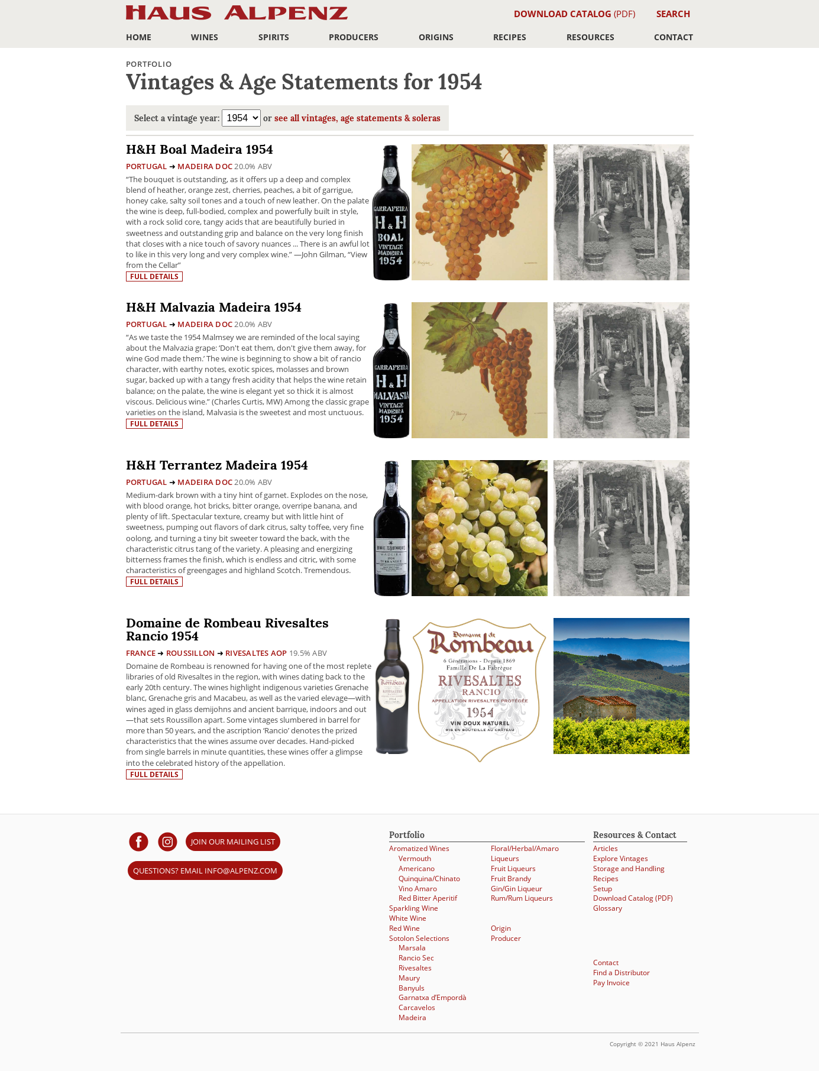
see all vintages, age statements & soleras (357, 119)
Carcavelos (417, 1007)
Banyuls (412, 988)
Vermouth (415, 858)
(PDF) (574, 14)
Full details (154, 276)
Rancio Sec (416, 958)
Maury (409, 978)
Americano (417, 868)
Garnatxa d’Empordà (433, 997)
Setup (602, 889)
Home (138, 37)
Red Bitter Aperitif (428, 898)
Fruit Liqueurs (513, 868)
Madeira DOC (204, 166)
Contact (673, 37)
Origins (436, 37)
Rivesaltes (415, 968)
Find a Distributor (621, 973)
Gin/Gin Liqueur (516, 889)
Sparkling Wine (413, 908)
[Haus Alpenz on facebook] (139, 841)
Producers (353, 37)
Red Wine (404, 928)
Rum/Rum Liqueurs (522, 898)
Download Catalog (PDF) (633, 898)
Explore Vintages (620, 858)
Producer (506, 938)
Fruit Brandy (511, 878)
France (141, 653)
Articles (605, 848)
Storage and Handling (629, 868)
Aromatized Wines (419, 848)
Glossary (607, 908)
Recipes (509, 37)
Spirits (273, 37)
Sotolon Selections (419, 938)
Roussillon (190, 653)
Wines (204, 37)
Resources (590, 37)
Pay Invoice (611, 983)
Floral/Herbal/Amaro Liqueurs (525, 853)
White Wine (407, 918)
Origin (501, 928)
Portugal (146, 166)
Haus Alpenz (237, 19)
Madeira (412, 1017)
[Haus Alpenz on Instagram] (168, 841)
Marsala (412, 948)
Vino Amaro (418, 889)
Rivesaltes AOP (256, 653)
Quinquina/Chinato (429, 878)
